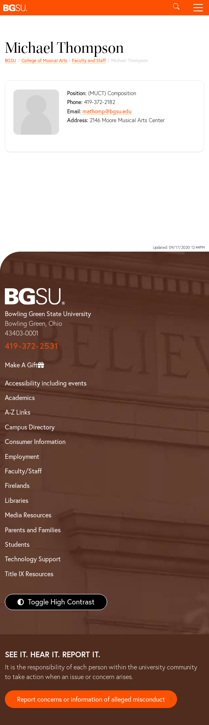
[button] (82, 7)
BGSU (10, 60)
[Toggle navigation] (198, 7)
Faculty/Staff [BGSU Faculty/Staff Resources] (23, 471)
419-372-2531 (31, 346)
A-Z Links (17, 412)
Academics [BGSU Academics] (20, 398)
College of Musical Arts (44, 60)
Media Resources (28, 515)
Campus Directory (30, 427)
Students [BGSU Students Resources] (17, 544)
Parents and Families (33, 530)
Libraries (16, 500)
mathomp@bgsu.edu (106, 111)
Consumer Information (35, 442)
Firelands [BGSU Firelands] (17, 485)
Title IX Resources (29, 574)
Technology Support (33, 559)
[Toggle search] (176, 7)
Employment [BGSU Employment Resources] (22, 456)
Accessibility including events (46, 383)
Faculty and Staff (89, 60)
